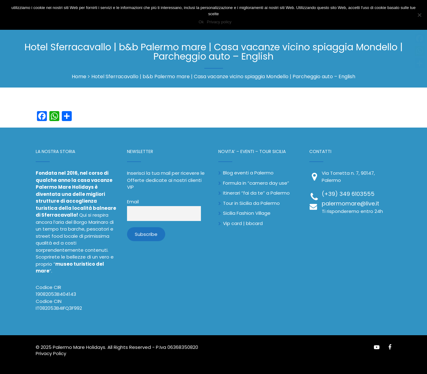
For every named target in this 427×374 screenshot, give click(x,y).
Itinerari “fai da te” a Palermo (256, 193)
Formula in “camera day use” (256, 183)
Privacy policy (219, 22)
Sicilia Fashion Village (246, 213)
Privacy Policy (51, 353)
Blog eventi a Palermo (248, 172)
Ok (201, 22)
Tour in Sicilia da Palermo (251, 203)
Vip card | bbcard (243, 223)
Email (133, 202)
